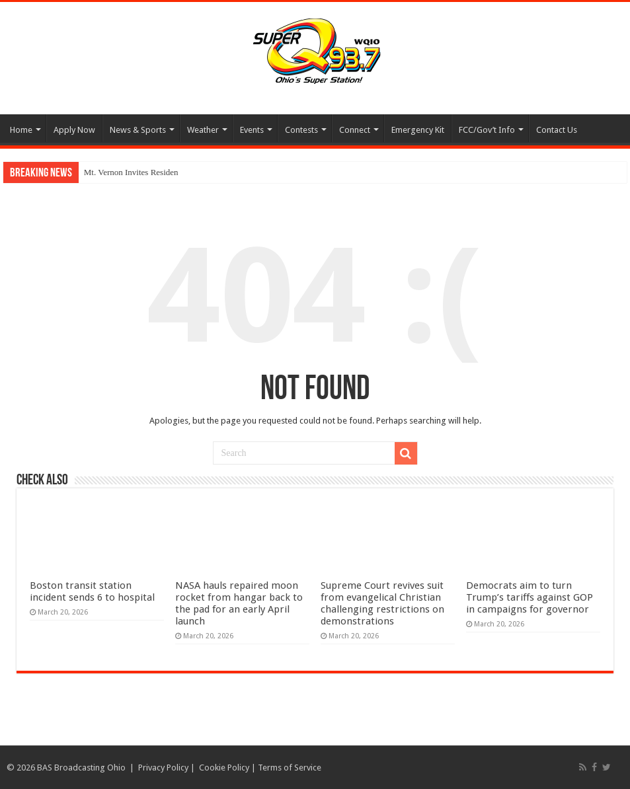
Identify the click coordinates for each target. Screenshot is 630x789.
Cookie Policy (224, 767)
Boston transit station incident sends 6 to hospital (92, 591)
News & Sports (138, 130)
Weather (203, 130)
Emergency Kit (417, 130)
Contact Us (556, 130)
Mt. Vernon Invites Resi (125, 172)
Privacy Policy (163, 767)
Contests (301, 130)
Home (21, 130)
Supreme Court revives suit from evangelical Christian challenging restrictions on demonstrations (382, 603)
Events (252, 130)
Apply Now (74, 130)
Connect (354, 130)
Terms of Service (289, 767)
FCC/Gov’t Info (487, 130)
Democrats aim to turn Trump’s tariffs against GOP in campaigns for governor (529, 597)
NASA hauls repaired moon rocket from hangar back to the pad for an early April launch (239, 603)
